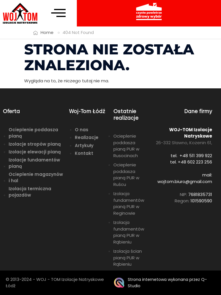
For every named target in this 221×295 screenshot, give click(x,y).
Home (47, 32)
